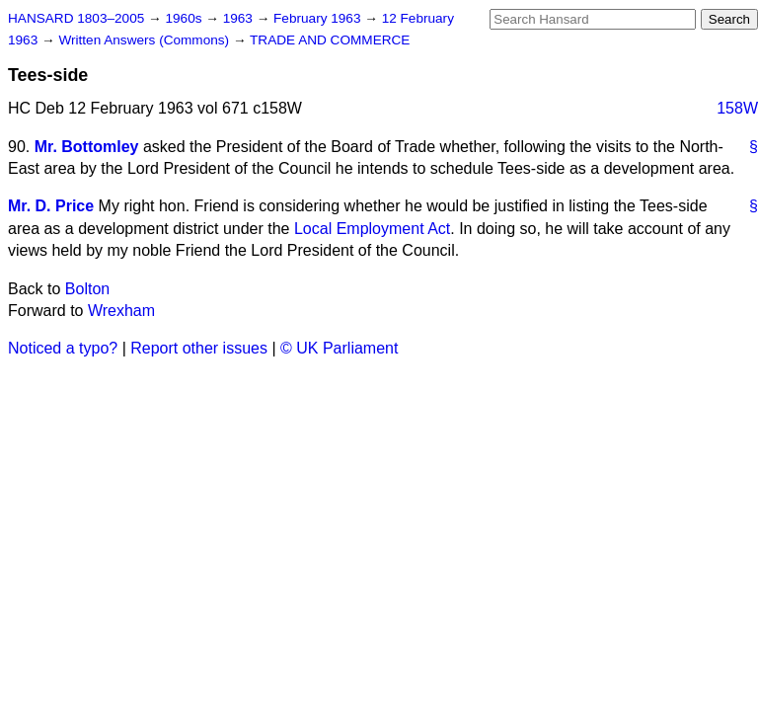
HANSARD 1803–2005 (76, 18)
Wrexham (121, 310)
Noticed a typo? (62, 348)
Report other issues (198, 348)
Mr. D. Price (51, 206)
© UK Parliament (339, 348)
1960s (185, 18)
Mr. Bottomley (87, 146)
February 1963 (318, 18)
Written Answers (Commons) (145, 40)
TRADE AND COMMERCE (330, 40)
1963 (240, 18)
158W (737, 108)
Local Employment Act (372, 228)
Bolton (87, 288)
